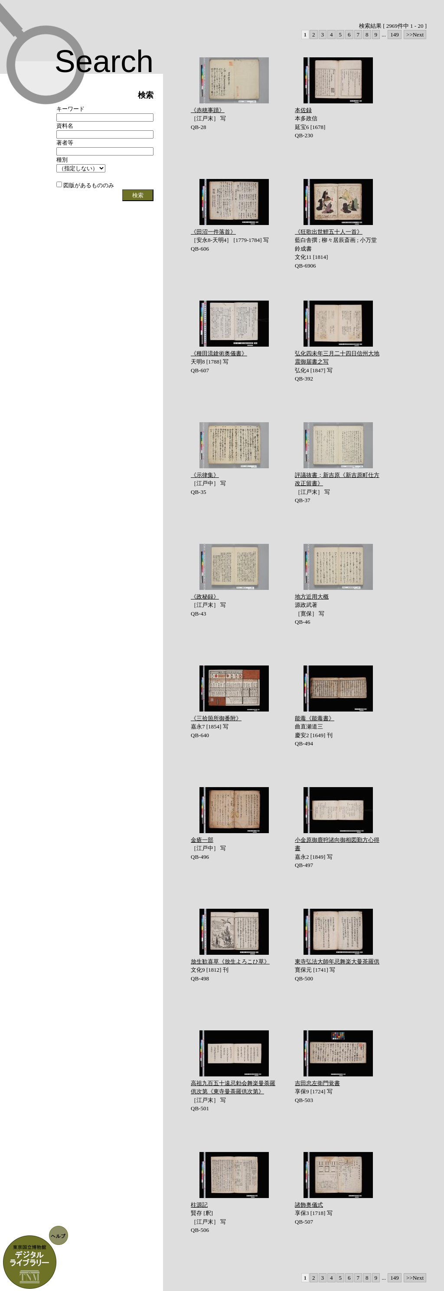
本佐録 (303, 110)
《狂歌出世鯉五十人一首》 (328, 231)
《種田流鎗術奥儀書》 (219, 353)
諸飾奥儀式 (309, 1205)
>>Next (415, 34)
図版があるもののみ (85, 185)
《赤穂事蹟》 (208, 110)
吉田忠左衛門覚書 (317, 1083)
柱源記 (199, 1205)
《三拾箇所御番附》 (216, 718)
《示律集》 (205, 475)
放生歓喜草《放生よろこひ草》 (230, 961)
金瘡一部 (202, 840)
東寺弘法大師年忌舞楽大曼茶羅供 (337, 961)
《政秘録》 (205, 596)
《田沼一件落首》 (213, 231)
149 (394, 34)
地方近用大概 (312, 596)
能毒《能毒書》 (314, 718)
